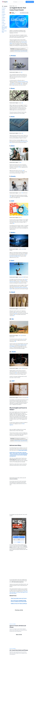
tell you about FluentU (22, 450)
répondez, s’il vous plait (22, 397)
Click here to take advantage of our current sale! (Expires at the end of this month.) (19, 592)
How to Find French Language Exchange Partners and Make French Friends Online (19, 601)
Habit (12, 201)
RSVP (13, 381)
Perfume (13, 55)
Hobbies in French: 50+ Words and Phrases (19, 603)
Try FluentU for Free (30, 1)
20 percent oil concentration (23, 81)
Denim (13, 116)
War (13, 319)
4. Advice (3, 12)
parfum (19, 72)
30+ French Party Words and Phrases (19, 650)
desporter (20, 277)
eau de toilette (18, 83)
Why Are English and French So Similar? (4, 28)
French (11, 648)
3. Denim (3, 11)
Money (13, 88)
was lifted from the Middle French (18, 255)
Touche (14, 351)
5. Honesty (3, 14)
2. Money (3, 9)
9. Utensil (3, 20)
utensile (15, 313)
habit (19, 217)
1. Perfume (4, 8)
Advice (13, 146)
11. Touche (3, 23)
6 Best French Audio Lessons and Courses (19, 598)
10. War (3, 22)
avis (19, 162)
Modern (13, 232)
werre (19, 335)
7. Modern (3, 17)
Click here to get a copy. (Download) (20, 51)
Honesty (13, 176)
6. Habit (3, 15)
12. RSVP (3, 25)
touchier (20, 368)
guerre (13, 341)
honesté (20, 192)
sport (23, 279)
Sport (12, 260)
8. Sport (3, 19)
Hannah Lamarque (13, 13)
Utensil (13, 292)
